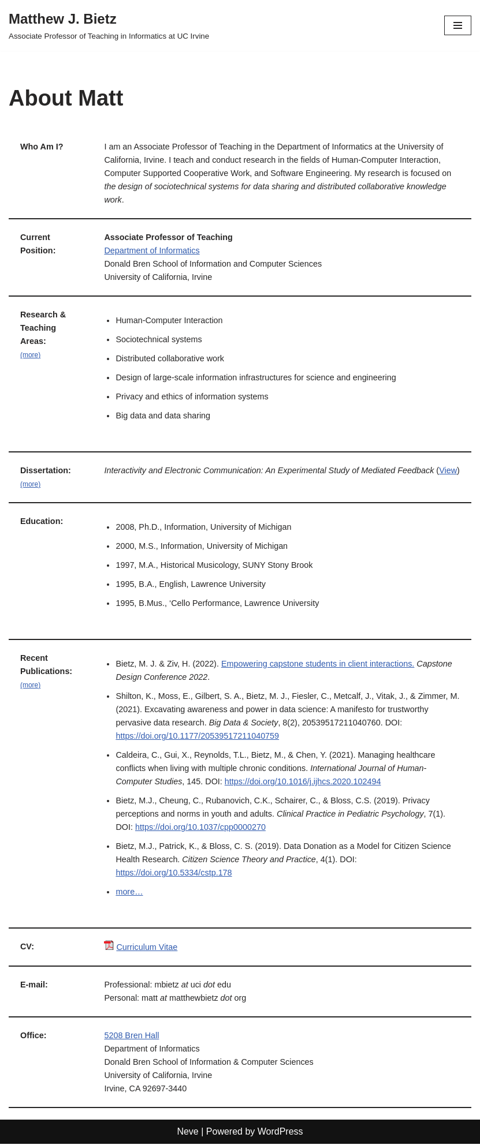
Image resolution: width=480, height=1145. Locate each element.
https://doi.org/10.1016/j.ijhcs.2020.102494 (303, 782)
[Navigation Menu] (457, 25)
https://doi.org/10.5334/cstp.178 (174, 873)
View (116, 484)
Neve (187, 1132)
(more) (30, 355)
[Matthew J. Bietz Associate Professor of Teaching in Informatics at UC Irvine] (109, 25)
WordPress (280, 1132)
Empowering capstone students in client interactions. (318, 664)
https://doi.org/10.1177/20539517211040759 (198, 737)
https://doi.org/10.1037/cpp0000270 (200, 828)
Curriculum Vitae (147, 948)
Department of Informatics (152, 251)
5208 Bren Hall (132, 1036)
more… (129, 892)
